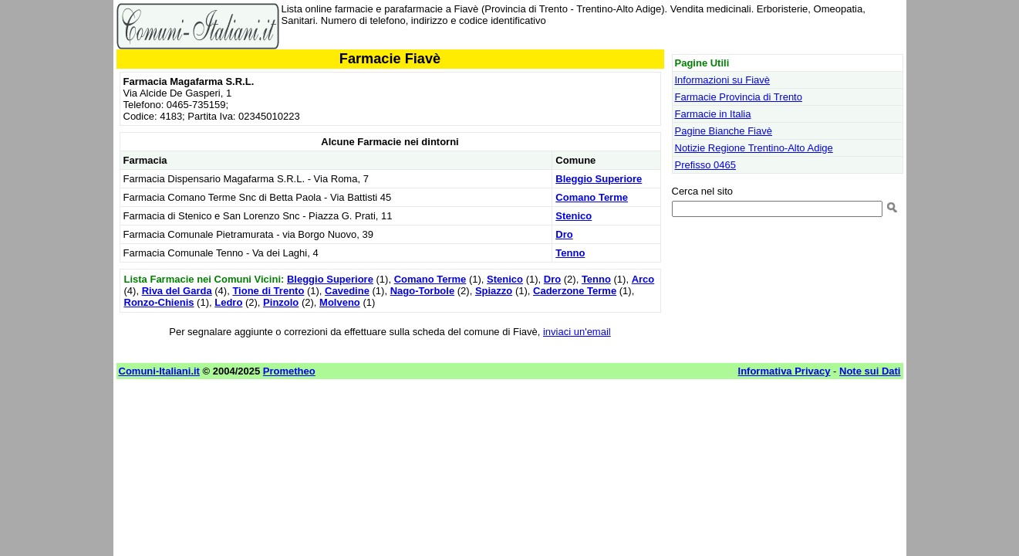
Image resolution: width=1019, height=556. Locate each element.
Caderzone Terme (574, 291)
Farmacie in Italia (713, 114)
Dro (563, 234)
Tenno (570, 253)
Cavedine (347, 291)
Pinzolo (281, 302)
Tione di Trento (268, 291)
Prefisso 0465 (706, 165)
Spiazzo (493, 291)
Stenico (573, 216)
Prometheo (289, 371)
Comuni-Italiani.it (159, 371)
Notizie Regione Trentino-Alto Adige (754, 148)
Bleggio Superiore (598, 179)
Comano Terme (591, 197)
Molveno (339, 302)
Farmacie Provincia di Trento (738, 97)
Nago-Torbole (422, 291)
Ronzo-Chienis (159, 302)
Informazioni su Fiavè (723, 80)
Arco (643, 279)
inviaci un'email (577, 331)
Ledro (228, 302)
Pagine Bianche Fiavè (723, 131)
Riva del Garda (177, 291)
